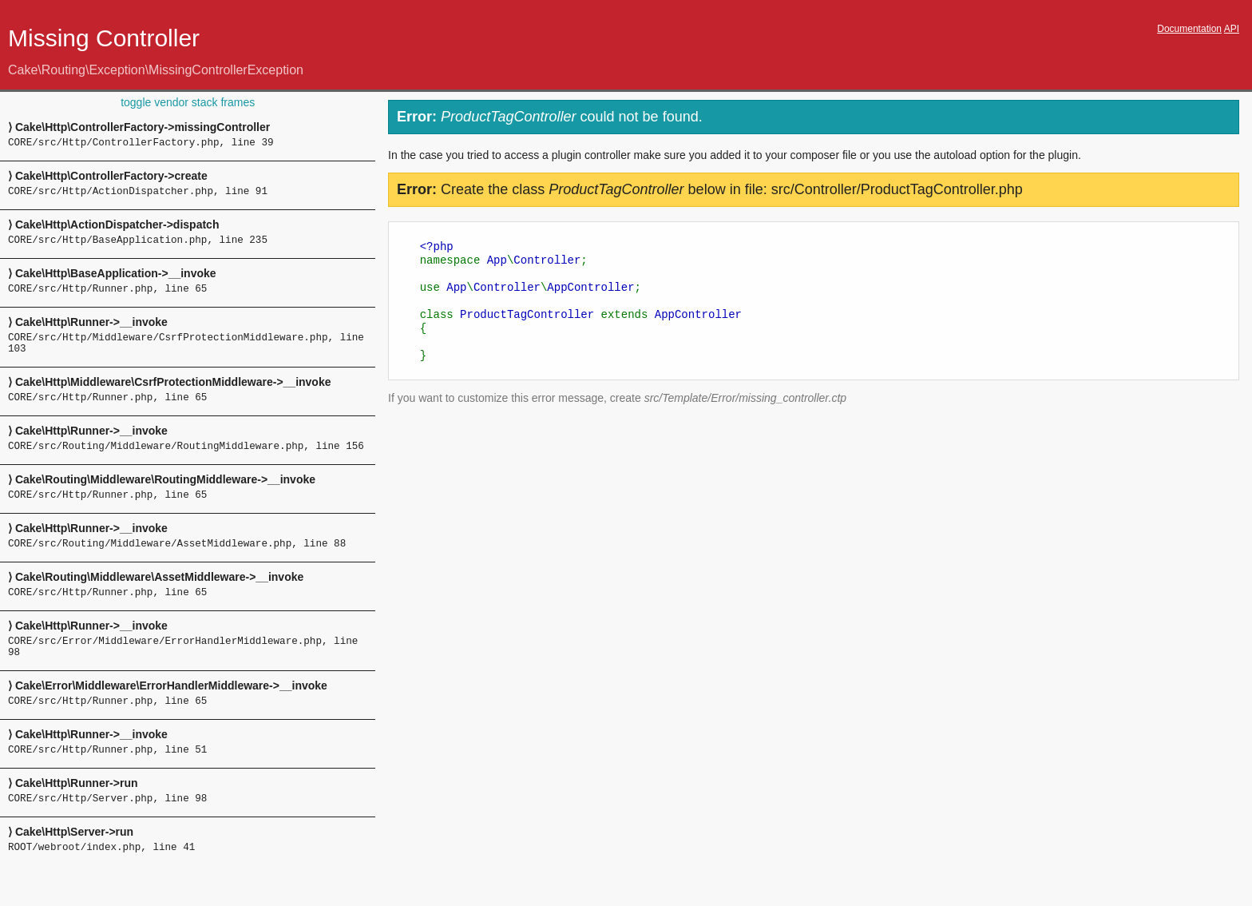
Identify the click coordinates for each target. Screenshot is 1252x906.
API (1231, 28)
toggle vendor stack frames (188, 102)
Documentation (1189, 28)
